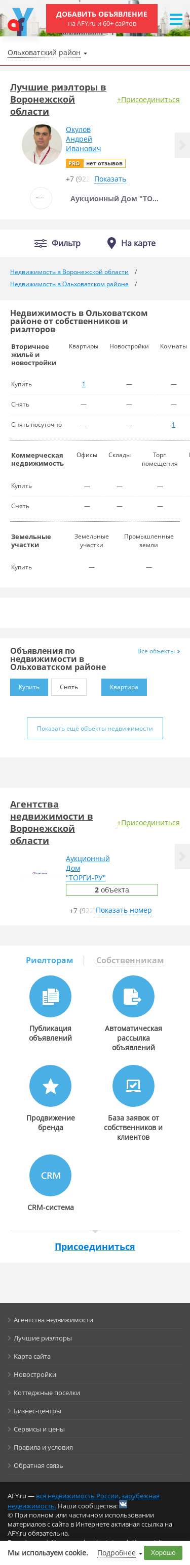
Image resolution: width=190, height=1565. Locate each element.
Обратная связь (38, 1465)
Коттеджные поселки (47, 1392)
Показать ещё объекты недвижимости (95, 728)
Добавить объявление (101, 18)
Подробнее (116, 1552)
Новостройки (35, 1374)
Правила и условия (43, 1447)
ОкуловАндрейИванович (83, 138)
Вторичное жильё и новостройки (33, 354)
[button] (182, 145)
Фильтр (66, 243)
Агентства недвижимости (53, 1319)
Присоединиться (95, 1246)
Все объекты (158, 651)
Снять (64, 685)
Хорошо (163, 1552)
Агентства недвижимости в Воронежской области (51, 822)
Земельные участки (31, 540)
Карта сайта (32, 1356)
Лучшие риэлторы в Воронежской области (58, 99)
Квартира (119, 685)
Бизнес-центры (37, 1410)
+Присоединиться (148, 99)
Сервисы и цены (39, 1429)
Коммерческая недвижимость (37, 459)
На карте (138, 243)
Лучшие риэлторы (43, 1338)
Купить (25, 685)
